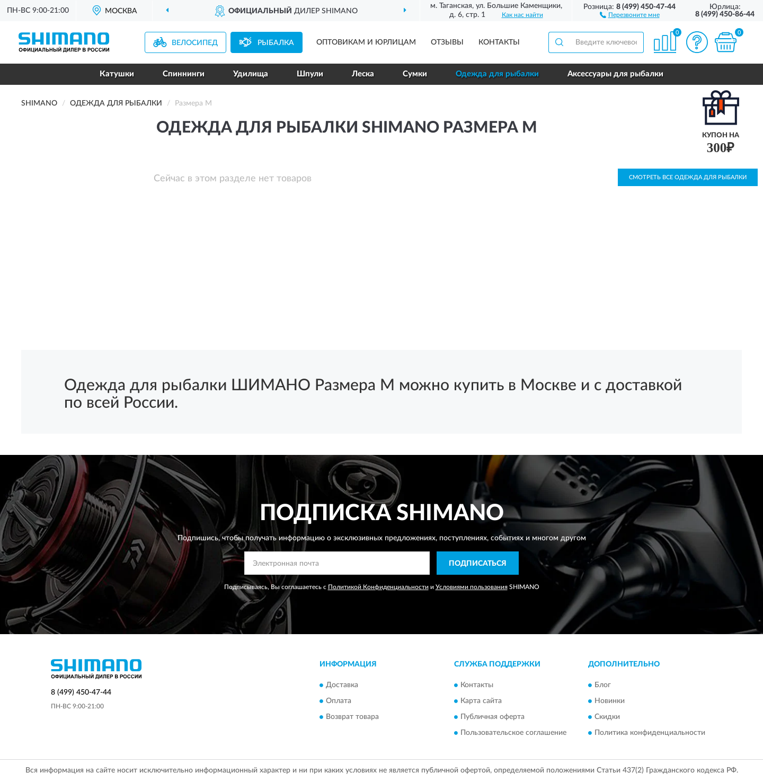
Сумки (415, 74)
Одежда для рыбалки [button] (497, 74)
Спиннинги (184, 74)
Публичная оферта (492, 717)
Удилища (250, 74)
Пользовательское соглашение (513, 732)
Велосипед (195, 43)
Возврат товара (352, 717)
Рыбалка (276, 43)
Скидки (607, 717)
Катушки (117, 74)
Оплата (338, 701)
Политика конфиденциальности (650, 732)
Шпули (310, 74)
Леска (363, 74)
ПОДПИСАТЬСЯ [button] (478, 563)
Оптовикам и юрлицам (366, 42)
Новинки (610, 701)
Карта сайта (481, 701)
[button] (630, 14)
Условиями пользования (472, 587)
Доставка (342, 685)
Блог (603, 685)
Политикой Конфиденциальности (378, 587)
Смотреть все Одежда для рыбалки (688, 177)
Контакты (499, 42)
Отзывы (447, 42)
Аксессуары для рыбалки (615, 74)
